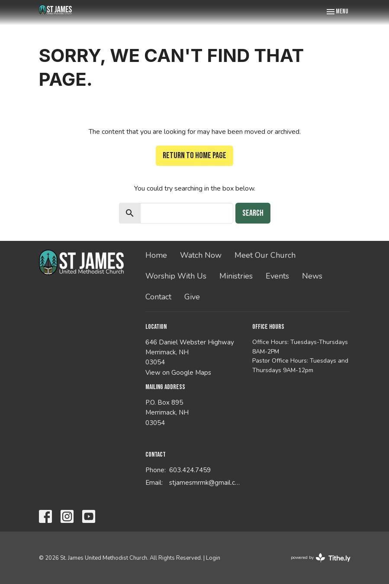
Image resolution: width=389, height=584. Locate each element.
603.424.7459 (190, 470)
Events (277, 276)
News (312, 276)
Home (156, 255)
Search (253, 213)
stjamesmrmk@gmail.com (206, 482)
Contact (158, 297)
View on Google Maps (178, 372)
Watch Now (201, 255)
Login (213, 558)
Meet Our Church (265, 255)
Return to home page (194, 155)
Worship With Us (175, 276)
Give (192, 297)
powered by (320, 557)
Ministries (236, 276)
